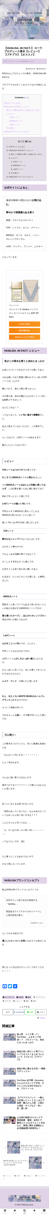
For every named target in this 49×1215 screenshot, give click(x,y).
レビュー (10, 114)
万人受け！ (11, 128)
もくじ (21, 141)
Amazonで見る (24, 324)
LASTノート (15, 124)
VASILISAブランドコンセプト (17, 131)
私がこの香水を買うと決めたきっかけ (23, 110)
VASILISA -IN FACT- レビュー (17, 106)
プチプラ (7, 1001)
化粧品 (20, 997)
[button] (41, 1012)
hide (26, 98)
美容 (28, 997)
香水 (33, 1001)
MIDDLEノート (16, 121)
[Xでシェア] (7, 1012)
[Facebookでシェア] (18, 1012)
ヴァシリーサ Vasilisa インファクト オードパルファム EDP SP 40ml (24, 313)
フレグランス (8, 997)
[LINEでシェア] (30, 1012)
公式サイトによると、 (13, 103)
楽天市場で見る (24, 330)
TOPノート (14, 117)
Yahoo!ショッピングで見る (24, 337)
